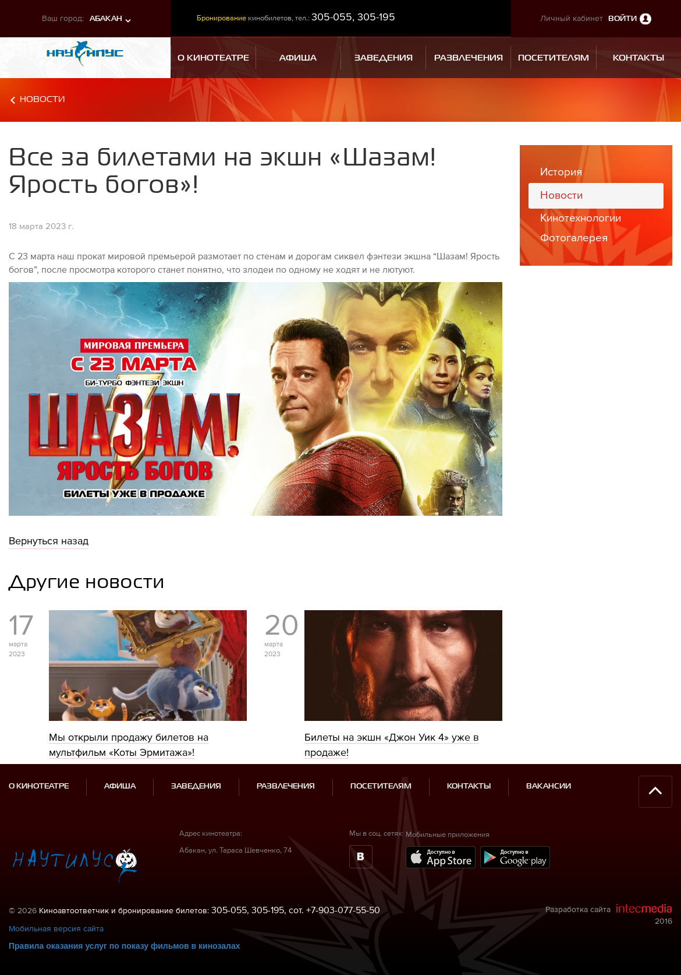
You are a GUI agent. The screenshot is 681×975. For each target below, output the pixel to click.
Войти (622, 19)
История (561, 172)
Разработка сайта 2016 (608, 914)
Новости (42, 99)
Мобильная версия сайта (56, 928)
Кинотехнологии (580, 218)
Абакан (106, 19)
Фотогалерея (574, 237)
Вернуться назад (48, 540)
